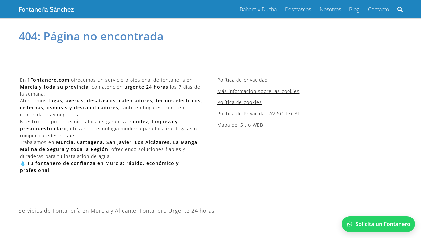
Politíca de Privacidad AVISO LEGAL (258, 113)
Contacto (378, 9)
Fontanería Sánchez (46, 9)
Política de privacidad (242, 80)
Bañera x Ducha (258, 9)
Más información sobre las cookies (258, 91)
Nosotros (330, 9)
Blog (354, 9)
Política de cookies (239, 102)
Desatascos (298, 9)
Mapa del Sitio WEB (240, 125)
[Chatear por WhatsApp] (378, 224)
